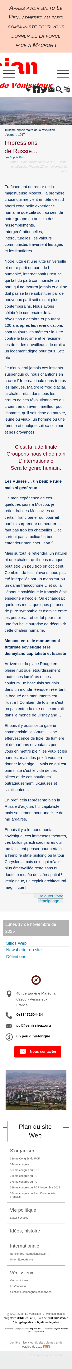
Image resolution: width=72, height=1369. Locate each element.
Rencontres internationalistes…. (29, 1253)
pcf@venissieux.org (33, 1025)
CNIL (21, 1318)
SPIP (41, 1332)
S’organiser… (24, 1150)
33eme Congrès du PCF (25, 1158)
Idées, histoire (25, 1230)
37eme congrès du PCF (24, 1181)
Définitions (16, 956)
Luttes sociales (19, 1217)
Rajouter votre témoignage (51, 898)
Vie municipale (19, 1280)
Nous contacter (37, 1051)
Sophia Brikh (18, 157)
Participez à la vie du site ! (46, 1355)
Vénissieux (21, 1272)
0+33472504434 (29, 1015)
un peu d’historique (33, 1036)
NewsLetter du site (24, 949)
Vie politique (23, 1210)
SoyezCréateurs (61, 1329)
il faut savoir (59, 1318)
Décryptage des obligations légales (35, 1322)
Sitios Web (16, 943)
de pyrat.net (35, 1329)
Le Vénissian (18, 1286)
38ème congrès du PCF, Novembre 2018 (35, 1187)
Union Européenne (21, 1259)
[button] (29, 90)
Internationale (24, 1245)
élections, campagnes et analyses (30, 1291)
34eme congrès (19, 1164)
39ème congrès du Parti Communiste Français (33, 1195)
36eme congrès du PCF (24, 1175)
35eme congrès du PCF (24, 1170)
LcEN (32, 1318)
